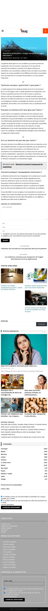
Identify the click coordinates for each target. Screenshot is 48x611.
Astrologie (4, 449)
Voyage (3, 479)
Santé (3, 476)
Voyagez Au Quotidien (9, 567)
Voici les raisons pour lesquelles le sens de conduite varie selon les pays (35, 309)
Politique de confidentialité (9, 526)
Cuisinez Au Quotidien (9, 565)
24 (12, 368)
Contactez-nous (5, 524)
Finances (3, 460)
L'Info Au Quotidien (8, 544)
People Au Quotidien (9, 549)
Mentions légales (6, 528)
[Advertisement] (24, 14)
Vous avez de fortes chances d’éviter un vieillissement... (33, 392)
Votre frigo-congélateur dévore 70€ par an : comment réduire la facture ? (23, 429)
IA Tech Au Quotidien (9, 562)
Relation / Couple (6, 473)
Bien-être (4, 454)
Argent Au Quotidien (9, 557)
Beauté (3, 451)
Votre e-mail (24, 490)
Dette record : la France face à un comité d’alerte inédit (17, 427)
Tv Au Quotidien (7, 552)
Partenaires (4, 530)
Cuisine (3, 457)
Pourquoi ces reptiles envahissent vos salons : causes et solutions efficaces (11, 287)
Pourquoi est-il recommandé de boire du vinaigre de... (11, 392)
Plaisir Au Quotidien (9, 559)
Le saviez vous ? (7, 50)
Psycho (3, 471)
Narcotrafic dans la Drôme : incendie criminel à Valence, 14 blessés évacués (24, 424)
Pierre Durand (8, 58)
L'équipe (3, 532)
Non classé (4, 468)
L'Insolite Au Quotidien (9, 554)
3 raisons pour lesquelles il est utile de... (35, 415)
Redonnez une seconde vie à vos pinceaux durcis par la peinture (24, 248)
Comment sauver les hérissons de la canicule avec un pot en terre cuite (23, 437)
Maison (3, 465)
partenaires (10, 504)
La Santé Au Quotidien (9, 542)
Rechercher (4, 321)
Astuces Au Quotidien (9, 547)
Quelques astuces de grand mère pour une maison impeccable (36, 286)
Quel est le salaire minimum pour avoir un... (19, 366)
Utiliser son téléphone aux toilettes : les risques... (12, 415)
